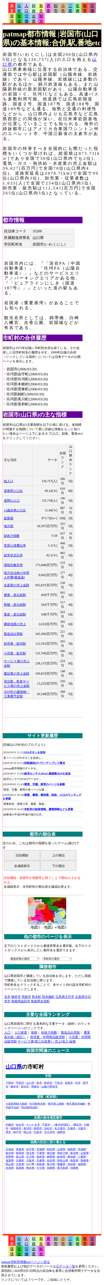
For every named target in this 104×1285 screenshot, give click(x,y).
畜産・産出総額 (15, 614)
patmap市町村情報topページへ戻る (25, 1262)
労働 (26, 18)
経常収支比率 (13, 555)
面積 (34, 1032)
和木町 (36, 997)
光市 (7, 997)
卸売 (56, 8)
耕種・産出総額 (15, 604)
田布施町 (48, 997)
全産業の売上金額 (16, 585)
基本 (12, 8)
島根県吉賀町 (40, 1001)
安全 (19, 18)
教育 (85, 8)
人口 (26, 8)
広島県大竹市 (64, 997)
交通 (92, 8)
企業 (34, 18)
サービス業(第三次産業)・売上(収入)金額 (47, 1041)
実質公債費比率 (15, 545)
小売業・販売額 (15, 653)
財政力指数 (12, 536)
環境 (12, 18)
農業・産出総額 (15, 595)
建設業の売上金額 (16, 673)
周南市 (26, 997)
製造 (41, 8)
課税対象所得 (13, 565)
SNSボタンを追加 (34, 752)
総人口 (8, 481)
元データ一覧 (65, 1266)
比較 (19, 8)
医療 (78, 8)
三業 (70, 8)
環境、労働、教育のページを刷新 (44, 784)
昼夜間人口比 (13, 491)
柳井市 (16, 997)
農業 (48, 8)
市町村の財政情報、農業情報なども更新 (48, 809)
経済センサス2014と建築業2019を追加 (47, 773)
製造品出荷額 (13, 634)
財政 (34, 8)
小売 (63, 8)
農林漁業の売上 (15, 624)
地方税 (8, 526)
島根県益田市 (20, 1001)
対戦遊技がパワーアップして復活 (44, 762)
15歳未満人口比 (15, 510)
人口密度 (20, 1032)
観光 (41, 18)
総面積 (8, 518)
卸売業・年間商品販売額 (47, 1037)
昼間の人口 (12, 500)
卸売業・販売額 (15, 643)
